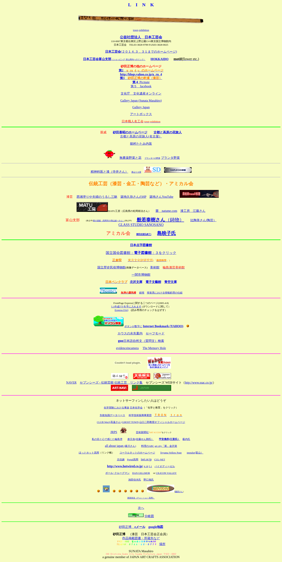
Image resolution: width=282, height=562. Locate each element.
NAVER (71, 382)
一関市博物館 (141, 274)
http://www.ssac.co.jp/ (199, 382)
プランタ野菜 (170, 157)
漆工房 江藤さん (192, 210)
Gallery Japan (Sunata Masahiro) (141, 100)
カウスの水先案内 (130, 333)
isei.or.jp (146, 459)
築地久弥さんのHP (133, 196)
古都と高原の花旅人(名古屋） (141, 136)
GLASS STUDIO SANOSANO (141, 225)
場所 (162, 544)
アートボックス (141, 114)
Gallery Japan (141, 107)
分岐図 (149, 516)
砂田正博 (132, 527)
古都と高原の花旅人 (168, 132)
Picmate (144, 82)
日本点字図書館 (141, 245)
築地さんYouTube (161, 196)
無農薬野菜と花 (130, 157)
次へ (141, 508)
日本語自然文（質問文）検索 (141, 340)
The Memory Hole (154, 348)
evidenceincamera (127, 348)
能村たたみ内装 (141, 143)
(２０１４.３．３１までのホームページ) (141, 51)
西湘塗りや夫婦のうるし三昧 (97, 196)
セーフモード (155, 333)
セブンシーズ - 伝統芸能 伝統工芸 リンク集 (111, 382)
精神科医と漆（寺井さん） (109, 171)
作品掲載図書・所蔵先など (141, 538)
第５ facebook (141, 86)
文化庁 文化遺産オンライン (141, 93)
